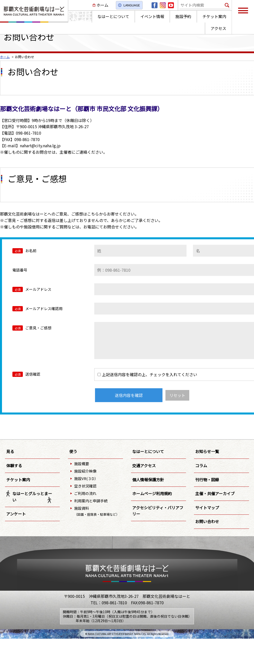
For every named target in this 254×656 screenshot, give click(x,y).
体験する (14, 465)
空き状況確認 (85, 485)
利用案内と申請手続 (91, 500)
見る (10, 451)
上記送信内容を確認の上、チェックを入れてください (147, 374)
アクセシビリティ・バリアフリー (157, 511)
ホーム (102, 5)
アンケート (16, 514)
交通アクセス (144, 465)
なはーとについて (148, 451)
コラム (201, 465)
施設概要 (81, 463)
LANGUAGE (132, 5)
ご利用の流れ (85, 493)
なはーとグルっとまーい (32, 496)
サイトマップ (207, 507)
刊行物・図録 (207, 480)
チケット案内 (18, 480)
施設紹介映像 (85, 471)
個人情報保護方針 (148, 480)
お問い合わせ (207, 521)
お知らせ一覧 (207, 451)
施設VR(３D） (86, 478)
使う (73, 451)
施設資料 (96, 511)
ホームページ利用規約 (152, 493)
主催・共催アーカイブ (215, 493)
